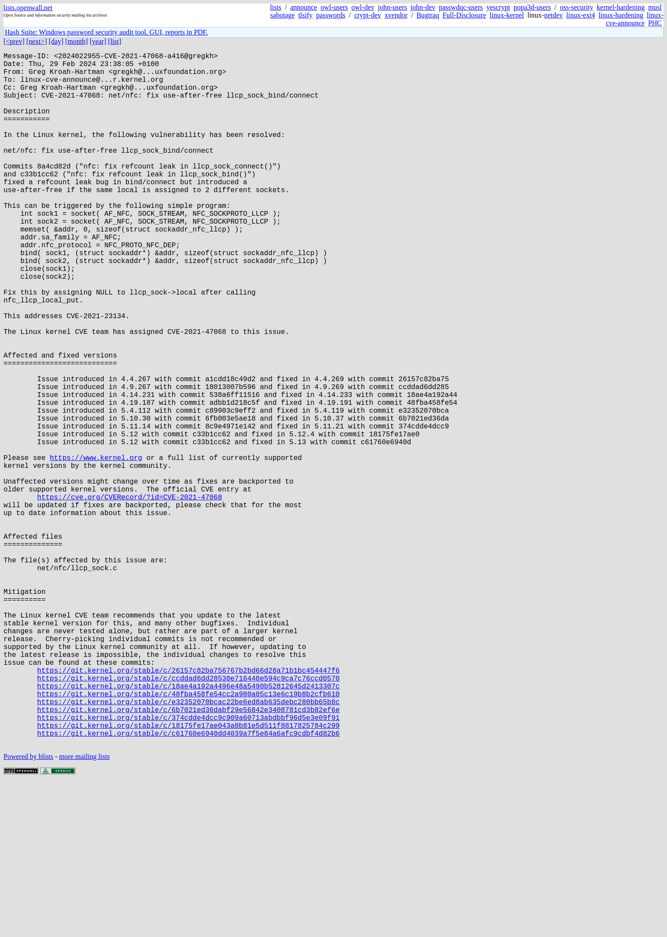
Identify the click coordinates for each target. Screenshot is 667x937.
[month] (76, 41)
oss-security (576, 7)
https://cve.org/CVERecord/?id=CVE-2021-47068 (129, 596)
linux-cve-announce (634, 19)
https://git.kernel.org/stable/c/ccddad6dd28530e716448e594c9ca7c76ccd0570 (188, 818)
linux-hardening (621, 15)
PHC (655, 23)
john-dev (423, 7)
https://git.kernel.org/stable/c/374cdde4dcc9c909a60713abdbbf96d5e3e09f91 (188, 866)
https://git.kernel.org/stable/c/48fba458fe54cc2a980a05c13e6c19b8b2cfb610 (188, 837)
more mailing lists (84, 910)
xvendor (396, 15)
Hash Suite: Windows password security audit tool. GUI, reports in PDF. (106, 32)
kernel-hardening (621, 7)
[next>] (36, 41)
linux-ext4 (580, 15)
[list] (114, 41)
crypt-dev (367, 15)
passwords (330, 15)
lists (275, 7)
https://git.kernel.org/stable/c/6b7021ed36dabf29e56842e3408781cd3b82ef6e (188, 856)
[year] (98, 41)
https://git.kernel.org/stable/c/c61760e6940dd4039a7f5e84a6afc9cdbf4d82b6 (188, 885)
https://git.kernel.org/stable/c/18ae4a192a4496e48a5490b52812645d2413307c (188, 827)
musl (655, 7)
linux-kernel (507, 15)
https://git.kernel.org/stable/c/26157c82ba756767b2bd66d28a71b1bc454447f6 (188, 808)
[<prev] (14, 41)
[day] (56, 41)
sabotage (282, 15)
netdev (553, 15)
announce (303, 7)
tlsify (305, 15)
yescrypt (498, 7)
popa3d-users (532, 7)
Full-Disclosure (464, 15)
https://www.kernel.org (96, 548)
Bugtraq (428, 15)
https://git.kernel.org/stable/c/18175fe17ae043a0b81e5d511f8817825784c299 (188, 876)
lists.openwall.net (28, 7)
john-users (392, 7)
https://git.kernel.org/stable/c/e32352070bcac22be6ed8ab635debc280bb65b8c (188, 847)
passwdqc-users (461, 7)
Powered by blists (28, 910)
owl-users (334, 7)
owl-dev (362, 7)
